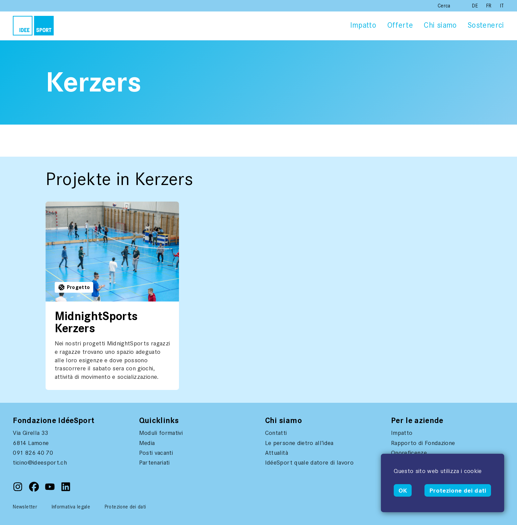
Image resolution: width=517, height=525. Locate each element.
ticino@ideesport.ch (40, 462)
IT (502, 6)
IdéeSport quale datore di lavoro (309, 462)
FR (489, 6)
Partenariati (154, 462)
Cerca (444, 6)
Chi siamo (440, 25)
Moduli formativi (161, 433)
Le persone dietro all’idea (299, 443)
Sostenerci (486, 25)
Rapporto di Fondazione (423, 443)
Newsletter (25, 507)
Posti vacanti (156, 452)
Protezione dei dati (458, 490)
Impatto (363, 25)
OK (402, 490)
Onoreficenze (409, 452)
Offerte (400, 25)
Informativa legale (71, 507)
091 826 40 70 (33, 452)
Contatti (276, 433)
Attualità (276, 452)
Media (147, 443)
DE (475, 6)
